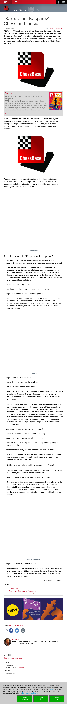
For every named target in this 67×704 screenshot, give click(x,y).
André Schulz (17, 639)
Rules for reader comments (13, 658)
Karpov (11, 625)
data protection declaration (30, 693)
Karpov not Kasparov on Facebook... (23, 591)
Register (21, 667)
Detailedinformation (24, 698)
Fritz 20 (8, 93)
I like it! (51, 28)
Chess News (18, 10)
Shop (4, 2)
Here (51, 689)
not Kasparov (19, 625)
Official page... (14, 588)
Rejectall (41, 698)
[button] (16, 2)
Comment (7, 670)
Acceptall (57, 698)
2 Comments (59, 28)
